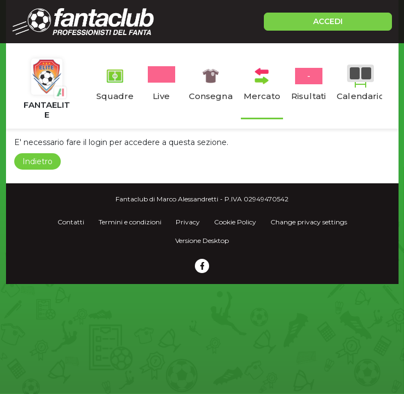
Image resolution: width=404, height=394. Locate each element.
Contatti (70, 222)
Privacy (188, 222)
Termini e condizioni (130, 222)
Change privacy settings (308, 222)
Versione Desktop (202, 240)
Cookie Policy (235, 222)
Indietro (37, 161)
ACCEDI (328, 21)
